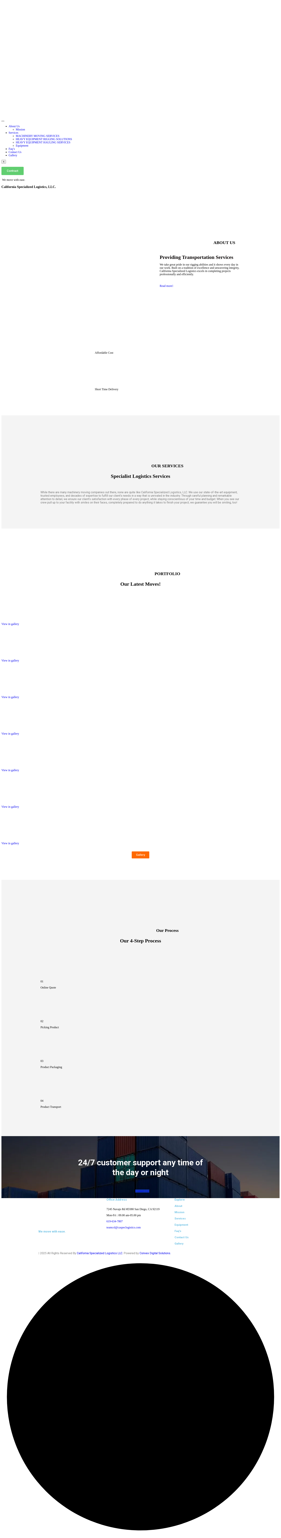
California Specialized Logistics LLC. (100, 1253)
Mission (20, 129)
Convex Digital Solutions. (155, 1253)
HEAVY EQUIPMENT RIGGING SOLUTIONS (44, 139)
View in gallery (10, 623)
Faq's (178, 1231)
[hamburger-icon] (2, 121)
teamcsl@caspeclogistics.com (123, 1227)
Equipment (22, 145)
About (178, 1206)
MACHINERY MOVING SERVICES (37, 135)
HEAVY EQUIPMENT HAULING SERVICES (43, 142)
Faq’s (12, 148)
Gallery (13, 155)
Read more (166, 285)
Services (13, 132)
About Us (14, 126)
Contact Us (15, 152)
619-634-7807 (114, 1221)
